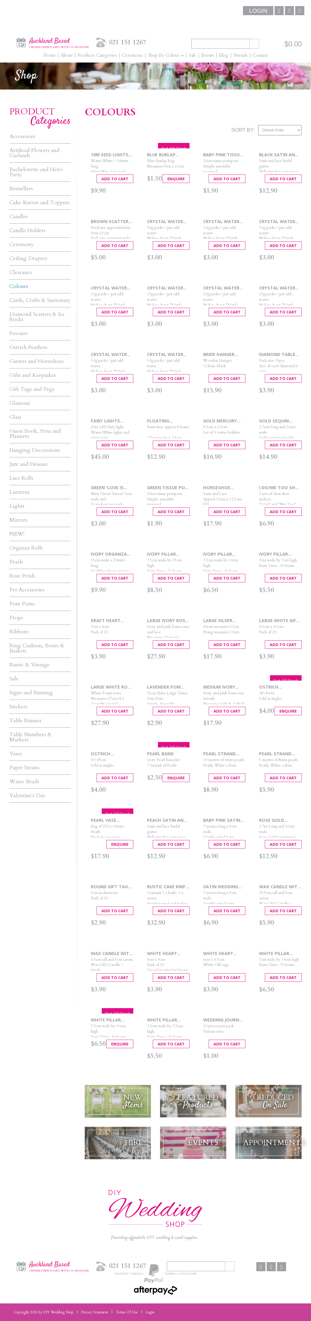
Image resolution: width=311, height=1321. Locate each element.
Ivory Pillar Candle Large (163, 554)
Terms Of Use (127, 1312)
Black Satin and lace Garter (278, 155)
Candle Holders (27, 230)
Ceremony (21, 244)
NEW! (16, 534)
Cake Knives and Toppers (39, 202)
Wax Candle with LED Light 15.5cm (280, 887)
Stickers (18, 706)
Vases (15, 753)
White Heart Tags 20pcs (218, 953)
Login (258, 11)
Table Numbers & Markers (30, 737)
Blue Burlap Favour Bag (161, 155)
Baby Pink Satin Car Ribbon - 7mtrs (221, 820)
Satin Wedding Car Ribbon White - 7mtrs (224, 887)
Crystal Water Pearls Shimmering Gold (279, 288)
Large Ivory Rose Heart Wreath (167, 621)
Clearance (20, 272)
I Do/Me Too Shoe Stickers (280, 488)
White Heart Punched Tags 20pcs (164, 953)
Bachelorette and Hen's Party (36, 172)
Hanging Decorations (34, 450)
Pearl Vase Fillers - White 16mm (108, 820)
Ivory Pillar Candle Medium (221, 554)
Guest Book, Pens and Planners (35, 433)
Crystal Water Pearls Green (221, 221)
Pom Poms (22, 603)
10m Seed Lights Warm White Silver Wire (109, 155)
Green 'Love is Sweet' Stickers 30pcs (109, 488)
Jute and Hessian (28, 464)
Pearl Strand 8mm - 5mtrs (275, 754)
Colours (18, 286)
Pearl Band (160, 754)
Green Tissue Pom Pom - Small (168, 488)
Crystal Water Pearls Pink (109, 288)
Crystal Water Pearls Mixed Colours (277, 221)
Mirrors (18, 520)
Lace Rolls (21, 478)
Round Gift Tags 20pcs (111, 887)
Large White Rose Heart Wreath (112, 687)
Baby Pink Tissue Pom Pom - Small (223, 155)
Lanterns (19, 492)
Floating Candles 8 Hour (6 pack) (165, 421)
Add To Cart (114, 178)
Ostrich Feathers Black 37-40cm (277, 687)
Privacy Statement (94, 1312)
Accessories (22, 136)
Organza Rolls (26, 547)
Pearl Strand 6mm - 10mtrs (219, 754)
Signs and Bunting (31, 692)
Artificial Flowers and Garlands (34, 153)
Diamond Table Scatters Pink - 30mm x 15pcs (277, 354)
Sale (14, 678)
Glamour (19, 403)
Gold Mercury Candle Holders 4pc (222, 421)
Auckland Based (59, 42)
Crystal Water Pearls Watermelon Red (111, 354)
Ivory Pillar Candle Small (275, 554)
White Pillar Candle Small (163, 1020)
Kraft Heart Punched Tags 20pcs (108, 621)
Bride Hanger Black (218, 354)
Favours (18, 333)
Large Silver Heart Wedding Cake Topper (221, 621)
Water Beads (24, 781)
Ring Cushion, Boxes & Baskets (36, 648)
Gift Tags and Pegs (31, 389)
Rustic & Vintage (29, 664)
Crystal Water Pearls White (165, 354)
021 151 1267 (127, 42)
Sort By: (243, 130)
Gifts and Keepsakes (32, 375)
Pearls (16, 561)
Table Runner (25, 720)
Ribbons (19, 631)
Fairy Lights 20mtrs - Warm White (108, 421)
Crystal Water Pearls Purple (165, 288)
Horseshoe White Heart (218, 488)
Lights (16, 506)
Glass (15, 417)
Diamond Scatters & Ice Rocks (37, 317)
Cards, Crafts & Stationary (40, 300)
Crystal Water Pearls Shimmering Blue (223, 288)
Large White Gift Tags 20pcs (279, 621)
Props (16, 617)
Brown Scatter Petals (109, 221)
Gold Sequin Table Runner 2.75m (275, 421)
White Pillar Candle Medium (109, 1020)
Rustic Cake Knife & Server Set (167, 887)
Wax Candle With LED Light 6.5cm (111, 953)
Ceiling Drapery (28, 258)
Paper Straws (24, 767)
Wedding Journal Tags (223, 1020)
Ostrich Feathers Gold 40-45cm (108, 754)
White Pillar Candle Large (275, 953)
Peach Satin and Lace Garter (166, 820)
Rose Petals (22, 575)
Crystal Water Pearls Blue (165, 221)
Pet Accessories (26, 589)
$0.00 (293, 44)
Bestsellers (21, 188)
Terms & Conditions (180, 1273)
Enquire (176, 178)
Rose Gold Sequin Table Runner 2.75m (274, 820)
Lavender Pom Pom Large (164, 687)
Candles (18, 216)
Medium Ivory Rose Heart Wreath (219, 687)
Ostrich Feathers (28, 347)
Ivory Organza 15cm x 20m (109, 554)
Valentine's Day (27, 795)
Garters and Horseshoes (36, 361)
